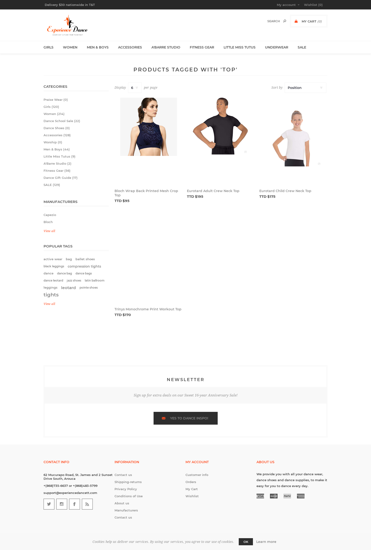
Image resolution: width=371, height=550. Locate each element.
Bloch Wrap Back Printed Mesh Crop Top (146, 193)
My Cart (192, 489)
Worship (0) (53, 142)
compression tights (84, 266)
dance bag (64, 273)
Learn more (266, 542)
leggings (50, 287)
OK (245, 542)
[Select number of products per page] (135, 88)
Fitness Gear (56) (57, 170)
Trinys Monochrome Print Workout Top (148, 309)
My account (286, 5)
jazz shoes (74, 280)
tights (51, 295)
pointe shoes (89, 287)
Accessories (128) (57, 135)
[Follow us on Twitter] (48, 504)
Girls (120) (51, 107)
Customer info (197, 475)
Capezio (50, 215)
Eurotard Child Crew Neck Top (285, 191)
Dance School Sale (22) (62, 121)
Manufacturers (126, 510)
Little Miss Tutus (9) (59, 156)
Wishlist (192, 496)
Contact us (123, 475)
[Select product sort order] (305, 88)
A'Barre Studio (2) (57, 163)
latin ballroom (95, 280)
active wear (53, 259)
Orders (191, 482)
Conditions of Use (129, 496)
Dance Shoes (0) (57, 128)
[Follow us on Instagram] (61, 504)
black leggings (54, 266)
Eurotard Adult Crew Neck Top (213, 191)
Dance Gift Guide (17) (61, 178)
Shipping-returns (128, 482)
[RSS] (87, 504)
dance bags (83, 273)
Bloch (48, 222)
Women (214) (54, 114)
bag (69, 259)
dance (48, 273)
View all (49, 231)
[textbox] (268, 21)
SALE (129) (52, 185)
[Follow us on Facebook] (74, 504)
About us (122, 503)
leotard (68, 287)
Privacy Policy (126, 489)
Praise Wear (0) (56, 99)
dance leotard (53, 280)
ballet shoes (85, 259)
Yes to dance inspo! (189, 418)
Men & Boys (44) (57, 149)
